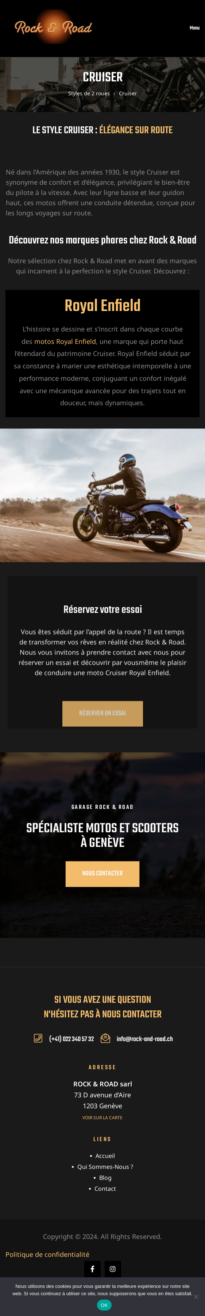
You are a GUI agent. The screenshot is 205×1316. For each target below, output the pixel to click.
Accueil (105, 1156)
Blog (105, 1178)
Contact (105, 1189)
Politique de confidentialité (47, 1254)
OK (104, 1305)
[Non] (196, 1296)
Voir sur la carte (102, 1117)
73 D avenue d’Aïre (102, 1094)
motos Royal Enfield (65, 341)
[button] (102, 730)
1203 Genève (102, 1105)
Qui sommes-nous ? (105, 1167)
